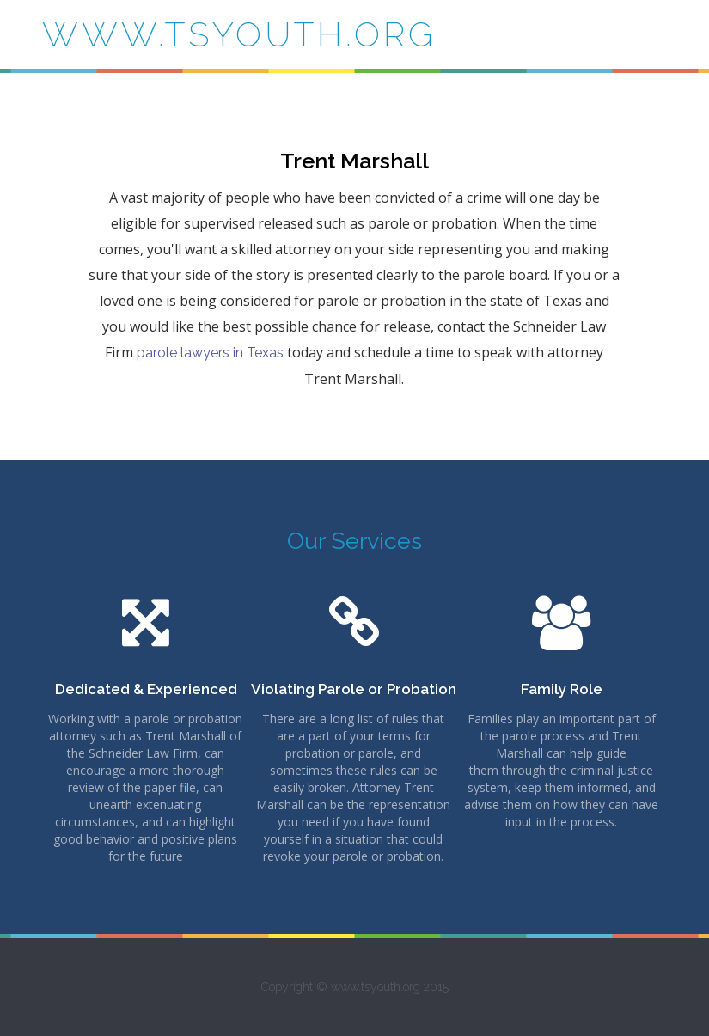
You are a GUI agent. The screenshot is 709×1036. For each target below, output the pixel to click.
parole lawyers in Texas (210, 352)
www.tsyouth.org (239, 34)
